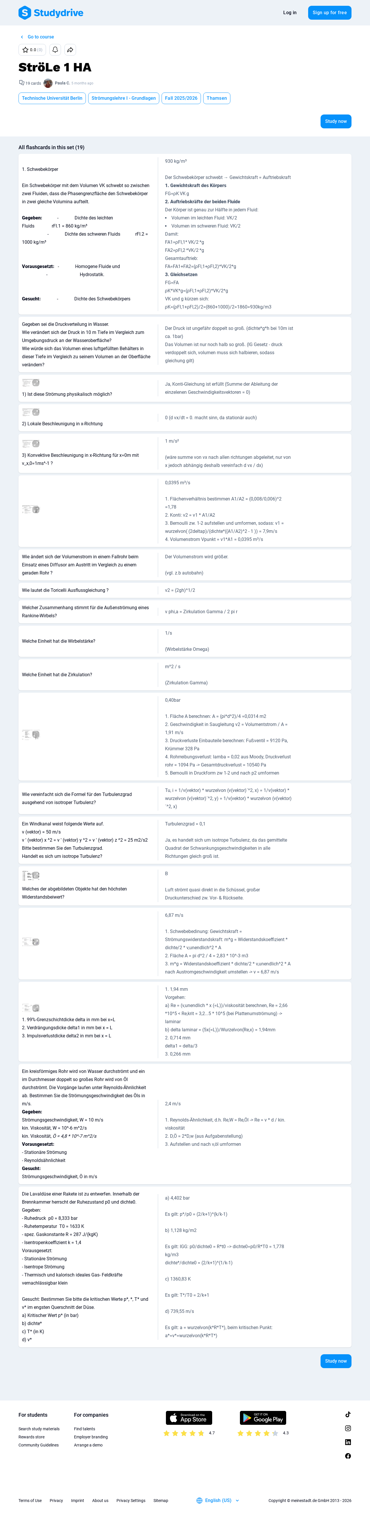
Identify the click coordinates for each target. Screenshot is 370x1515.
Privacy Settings (130, 1500)
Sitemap (160, 1500)
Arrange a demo (88, 1445)
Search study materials (39, 1429)
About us (100, 1500)
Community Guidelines (38, 1445)
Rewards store (31, 1437)
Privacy (56, 1500)
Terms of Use (30, 1500)
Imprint (77, 1500)
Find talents (84, 1429)
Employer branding (91, 1437)
